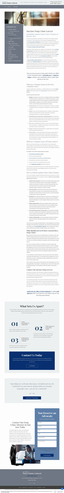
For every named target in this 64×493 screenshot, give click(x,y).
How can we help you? (41, 441)
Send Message (47, 455)
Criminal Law (9, 6)
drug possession (44, 90)
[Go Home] (5, 6)
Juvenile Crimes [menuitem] (11, 49)
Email (39, 433)
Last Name (39, 426)
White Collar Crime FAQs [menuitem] (15, 45)
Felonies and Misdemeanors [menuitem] (14, 60)
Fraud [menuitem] (9, 51)
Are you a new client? (41, 437)
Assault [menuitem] (9, 53)
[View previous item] (30, 393)
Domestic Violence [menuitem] (12, 29)
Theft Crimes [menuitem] (11, 41)
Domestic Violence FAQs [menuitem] (14, 31)
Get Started (32, 365)
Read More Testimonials (32, 398)
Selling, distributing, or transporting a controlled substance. (40, 158)
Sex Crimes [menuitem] (10, 33)
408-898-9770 (55, 3)
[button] (62, 489)
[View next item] (33, 393)
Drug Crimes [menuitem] (11, 36)
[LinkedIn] (34, 483)
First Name (39, 422)
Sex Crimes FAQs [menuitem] (13, 34)
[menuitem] (21, 2)
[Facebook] (29, 483)
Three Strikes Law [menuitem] (12, 55)
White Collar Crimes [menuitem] (13, 43)
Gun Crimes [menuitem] (11, 47)
